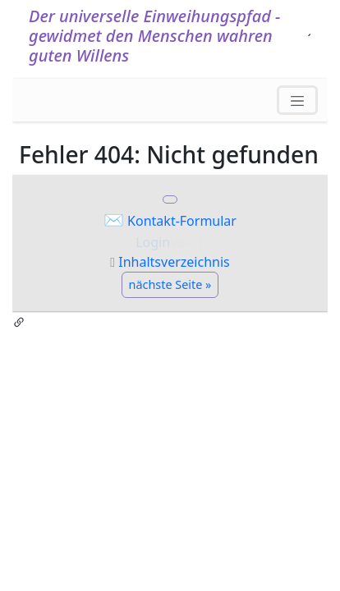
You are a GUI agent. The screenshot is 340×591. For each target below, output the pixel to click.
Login (153, 242)
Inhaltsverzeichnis (173, 262)
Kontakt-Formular (182, 221)
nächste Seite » (170, 284)
